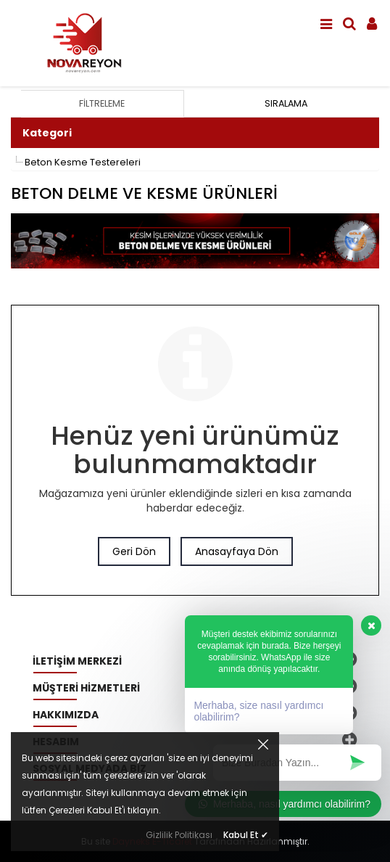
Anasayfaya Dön (236, 551)
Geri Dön (134, 551)
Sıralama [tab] (286, 103)
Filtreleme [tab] (102, 103)
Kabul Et (245, 835)
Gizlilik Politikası (179, 835)
